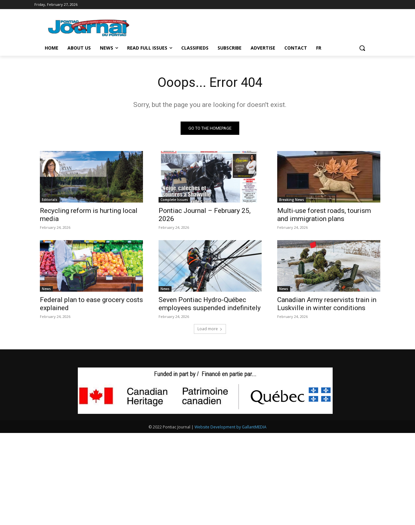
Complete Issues (174, 199)
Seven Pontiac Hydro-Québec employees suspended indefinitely (210, 304)
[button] (362, 48)
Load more (209, 329)
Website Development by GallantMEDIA (231, 427)
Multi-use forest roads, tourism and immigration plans (324, 215)
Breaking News (291, 199)
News (46, 288)
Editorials (49, 199)
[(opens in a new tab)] (210, 177)
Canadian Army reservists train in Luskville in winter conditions (326, 304)
